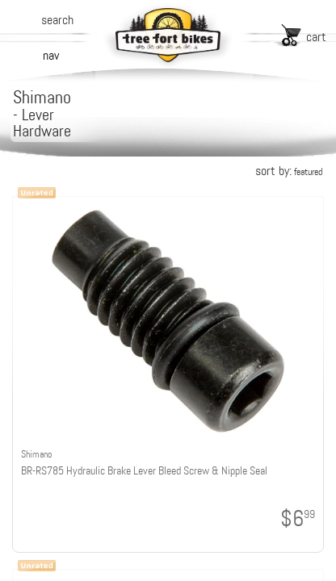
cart (316, 36)
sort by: (288, 170)
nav (51, 55)
